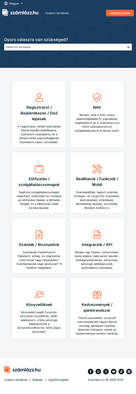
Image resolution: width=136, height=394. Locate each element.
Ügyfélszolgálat (120, 13)
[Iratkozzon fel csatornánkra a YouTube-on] (113, 371)
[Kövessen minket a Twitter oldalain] (106, 371)
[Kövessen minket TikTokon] (121, 371)
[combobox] (64, 47)
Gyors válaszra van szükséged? (36, 39)
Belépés (37, 379)
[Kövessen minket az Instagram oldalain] (98, 371)
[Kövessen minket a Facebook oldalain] (90, 371)
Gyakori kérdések (57, 13)
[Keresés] (128, 47)
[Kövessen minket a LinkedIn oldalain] (129, 371)
